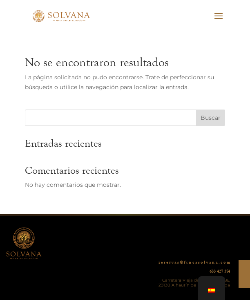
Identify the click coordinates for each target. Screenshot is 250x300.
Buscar (211, 117)
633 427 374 (220, 271)
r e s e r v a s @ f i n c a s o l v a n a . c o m (194, 262)
